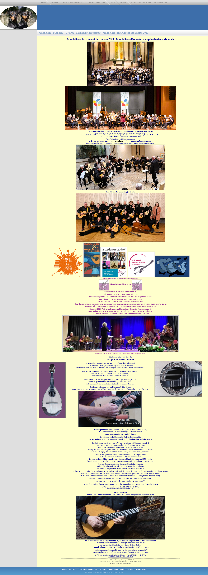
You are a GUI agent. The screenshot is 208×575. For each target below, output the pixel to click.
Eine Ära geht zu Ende (119, 141)
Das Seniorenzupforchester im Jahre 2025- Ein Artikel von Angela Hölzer (109, 143)
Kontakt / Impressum (109, 569)
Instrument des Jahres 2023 (109, 301)
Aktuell (54, 2)
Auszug (127, 299)
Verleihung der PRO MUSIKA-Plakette (136, 311)
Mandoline (125, 301)
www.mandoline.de (113, 487)
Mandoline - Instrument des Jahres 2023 (125, 32)
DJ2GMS (123, 2)
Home (43, 2)
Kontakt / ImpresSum (96, 2)
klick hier (139, 301)
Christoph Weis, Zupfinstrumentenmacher (113, 561)
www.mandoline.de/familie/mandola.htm (112, 555)
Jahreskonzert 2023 (107, 299)
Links (112, 2)
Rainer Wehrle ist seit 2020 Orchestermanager (120, 139)
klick (135, 278)
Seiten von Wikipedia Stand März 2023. (120, 556)
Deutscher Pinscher (72, 2)
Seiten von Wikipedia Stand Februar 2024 (120, 488)
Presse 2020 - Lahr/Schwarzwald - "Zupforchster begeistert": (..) (120, 135)
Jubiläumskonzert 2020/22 (138, 313)
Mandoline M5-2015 (134, 561)
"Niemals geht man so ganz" (140, 141)
